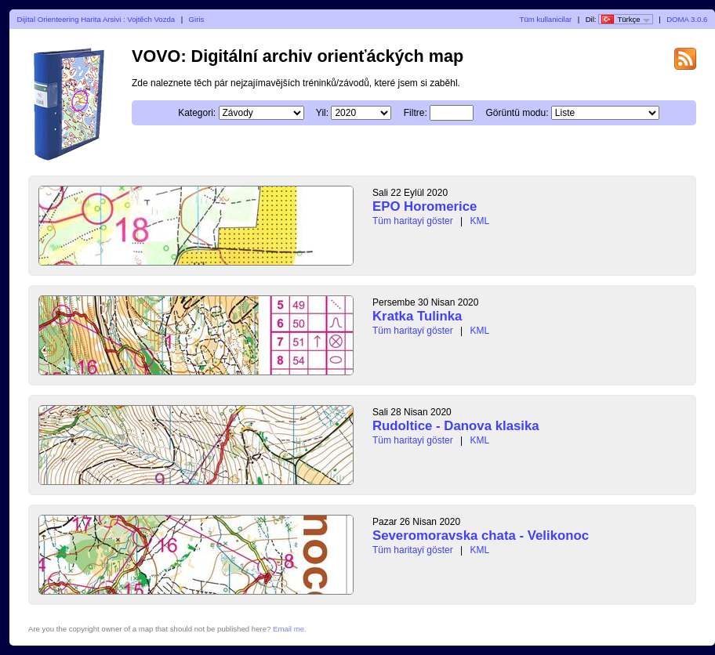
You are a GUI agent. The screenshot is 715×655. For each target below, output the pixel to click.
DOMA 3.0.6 (686, 19)
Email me (288, 628)
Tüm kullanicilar (546, 19)
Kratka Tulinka (417, 316)
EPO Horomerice (424, 206)
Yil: (357, 112)
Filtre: (451, 112)
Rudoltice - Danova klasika (455, 425)
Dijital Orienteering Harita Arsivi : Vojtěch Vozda (96, 19)
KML (480, 220)
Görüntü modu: (552, 112)
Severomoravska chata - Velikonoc (480, 535)
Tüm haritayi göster (412, 220)
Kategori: (232, 112)
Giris (197, 19)
